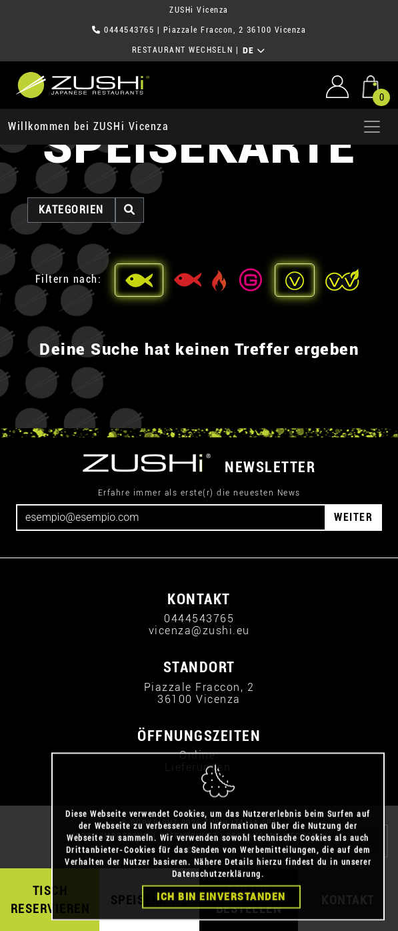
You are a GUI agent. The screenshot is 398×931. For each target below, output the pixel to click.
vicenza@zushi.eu (199, 630)
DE (254, 50)
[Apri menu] (372, 126)
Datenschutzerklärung (216, 893)
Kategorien (71, 209)
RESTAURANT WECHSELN (182, 50)
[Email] (171, 517)
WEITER (353, 517)
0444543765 (129, 30)
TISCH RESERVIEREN (50, 900)
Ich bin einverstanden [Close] (221, 915)
